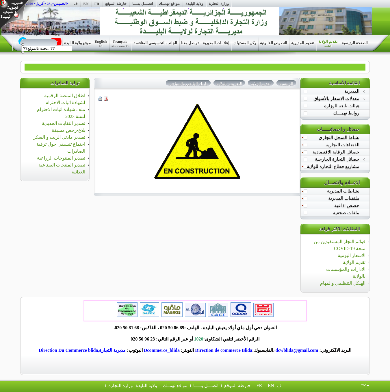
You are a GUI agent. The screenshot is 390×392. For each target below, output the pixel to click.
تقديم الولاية (354, 262)
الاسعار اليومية (351, 255)
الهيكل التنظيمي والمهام (342, 283)
